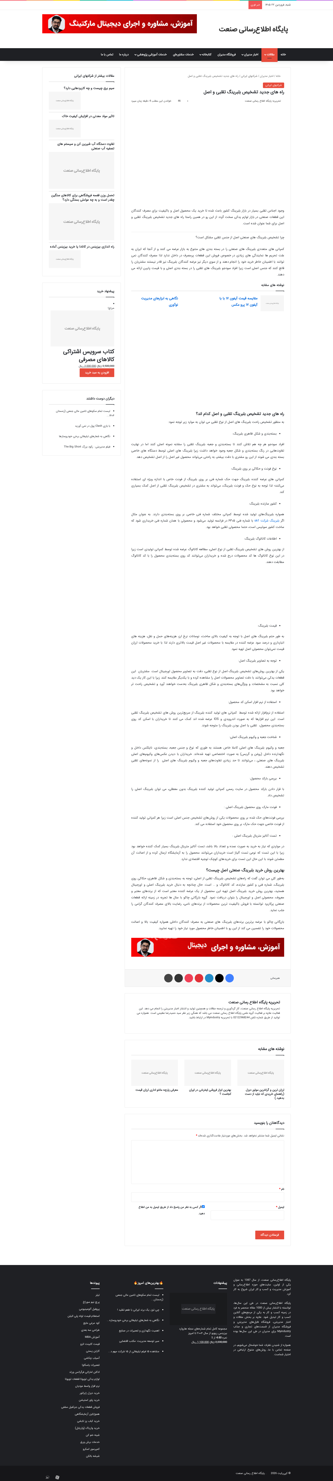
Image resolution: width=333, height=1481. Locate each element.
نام (281, 1189)
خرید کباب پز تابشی (88, 1421)
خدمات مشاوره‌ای (183, 54)
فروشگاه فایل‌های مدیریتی (253, 1322)
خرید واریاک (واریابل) (87, 1428)
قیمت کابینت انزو (90, 1344)
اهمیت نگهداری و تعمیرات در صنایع (139, 1330)
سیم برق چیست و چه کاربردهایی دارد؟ (89, 88)
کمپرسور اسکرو (91, 1449)
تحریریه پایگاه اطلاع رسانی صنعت (263, 101)
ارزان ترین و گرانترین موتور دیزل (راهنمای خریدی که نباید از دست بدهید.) (264, 1094)
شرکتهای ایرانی (249, 76)
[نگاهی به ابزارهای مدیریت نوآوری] (193, 303)
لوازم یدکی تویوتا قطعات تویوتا (82, 1379)
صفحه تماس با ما (279, 1350)
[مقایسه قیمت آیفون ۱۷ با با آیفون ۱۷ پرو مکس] (272, 303)
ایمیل (280, 1207)
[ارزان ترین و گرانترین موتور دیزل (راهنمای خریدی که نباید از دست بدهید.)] (260, 1073)
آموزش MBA (92, 1337)
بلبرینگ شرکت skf (266, 520)
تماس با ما (107, 54)
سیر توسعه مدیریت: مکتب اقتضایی (139, 1341)
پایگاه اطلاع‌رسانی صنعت (276, 1280)
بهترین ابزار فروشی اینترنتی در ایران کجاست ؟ (210, 1092)
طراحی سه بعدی (90, 1330)
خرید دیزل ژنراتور (90, 1393)
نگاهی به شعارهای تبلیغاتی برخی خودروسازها (84, 436)
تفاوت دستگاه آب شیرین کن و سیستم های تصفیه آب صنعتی (85, 146)
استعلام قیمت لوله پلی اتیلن (84, 1316)
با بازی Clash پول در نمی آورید (92, 426)
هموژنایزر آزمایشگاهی (87, 1414)
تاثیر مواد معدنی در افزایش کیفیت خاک (88, 116)
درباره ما (124, 54)
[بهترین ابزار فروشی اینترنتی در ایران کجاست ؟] (207, 1073)
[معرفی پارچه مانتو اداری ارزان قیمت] (154, 1073)
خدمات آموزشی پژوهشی (152, 54)
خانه (284, 54)
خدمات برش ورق (90, 1442)
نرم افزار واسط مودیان (87, 1386)
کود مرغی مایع (91, 1323)
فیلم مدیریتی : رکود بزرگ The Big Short (87, 447)
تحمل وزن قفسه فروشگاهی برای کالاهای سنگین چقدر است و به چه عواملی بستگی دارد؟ (82, 197)
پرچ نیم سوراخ (91, 1302)
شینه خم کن (93, 1435)
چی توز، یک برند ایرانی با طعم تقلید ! (138, 1310)
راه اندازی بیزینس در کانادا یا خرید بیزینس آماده (82, 246)
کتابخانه (206, 54)
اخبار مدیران (251, 54)
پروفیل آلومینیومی (89, 1309)
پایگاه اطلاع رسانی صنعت (250, 1473)
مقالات (270, 54)
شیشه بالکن (93, 1456)
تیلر (98, 1295)
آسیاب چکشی (92, 1358)
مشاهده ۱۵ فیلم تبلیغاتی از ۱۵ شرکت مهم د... (133, 1351)
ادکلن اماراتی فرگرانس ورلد (84, 1372)
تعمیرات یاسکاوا (91, 1365)
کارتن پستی (93, 1351)
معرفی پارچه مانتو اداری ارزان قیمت (156, 1090)
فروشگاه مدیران (226, 54)
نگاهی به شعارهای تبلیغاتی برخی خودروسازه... (133, 1320)
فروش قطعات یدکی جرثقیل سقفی (80, 1407)
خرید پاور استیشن (89, 1400)
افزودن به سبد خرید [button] (97, 372)
